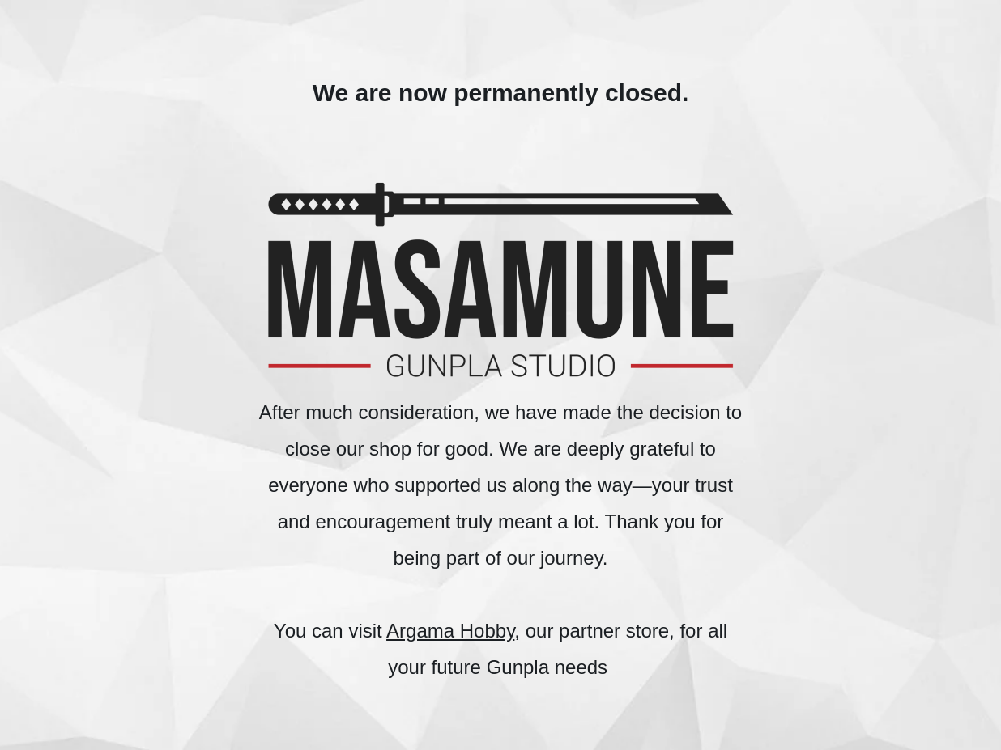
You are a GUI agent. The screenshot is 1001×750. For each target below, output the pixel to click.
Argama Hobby (450, 631)
